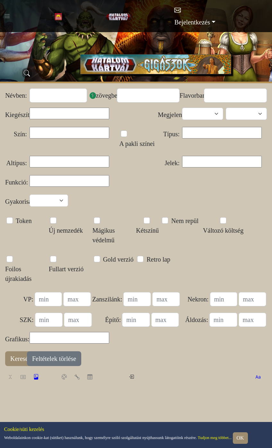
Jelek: (172, 162)
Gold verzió (118, 259)
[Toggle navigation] (7, 16)
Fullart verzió (66, 269)
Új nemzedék (66, 230)
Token (24, 220)
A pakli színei (137, 143)
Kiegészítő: (16, 114)
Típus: (171, 134)
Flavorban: (190, 95)
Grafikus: (16, 339)
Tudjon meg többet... (215, 437)
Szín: (20, 134)
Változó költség (223, 230)
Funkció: (16, 182)
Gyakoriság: (16, 201)
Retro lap (158, 259)
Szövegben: (103, 95)
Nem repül (184, 220)
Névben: (16, 95)
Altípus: (16, 162)
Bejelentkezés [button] (192, 22)
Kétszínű (147, 230)
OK (240, 438)
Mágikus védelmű (103, 235)
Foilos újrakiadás (18, 273)
